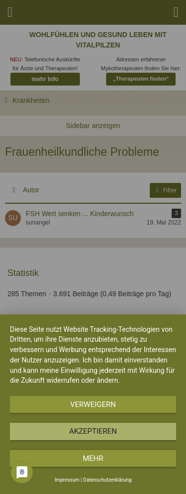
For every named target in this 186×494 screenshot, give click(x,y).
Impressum (67, 480)
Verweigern (93, 404)
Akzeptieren (93, 431)
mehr (93, 458)
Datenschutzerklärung (107, 480)
